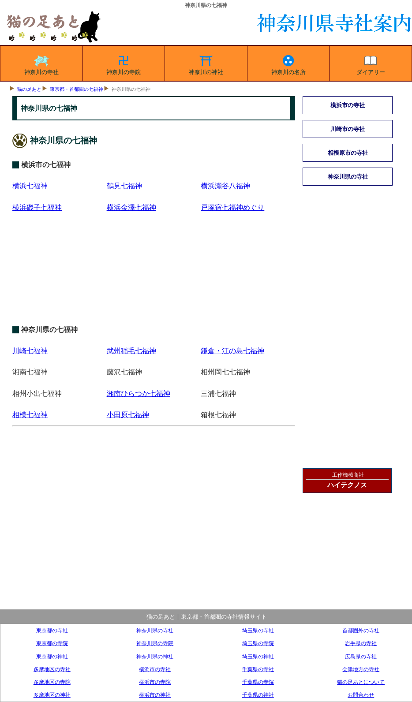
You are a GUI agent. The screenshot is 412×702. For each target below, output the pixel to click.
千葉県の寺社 (258, 669)
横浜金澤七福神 (131, 207)
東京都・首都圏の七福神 (76, 89)
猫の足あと (29, 89)
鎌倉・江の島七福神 (232, 351)
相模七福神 (30, 414)
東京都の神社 (52, 656)
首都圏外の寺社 (360, 630)
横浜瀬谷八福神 (225, 186)
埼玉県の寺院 (258, 643)
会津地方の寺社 (360, 669)
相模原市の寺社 (348, 152)
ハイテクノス (347, 485)
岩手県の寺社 (361, 643)
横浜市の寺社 (347, 105)
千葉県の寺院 (258, 682)
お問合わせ (361, 695)
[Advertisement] (153, 279)
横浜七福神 (30, 186)
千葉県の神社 (258, 695)
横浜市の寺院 (155, 682)
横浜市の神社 (155, 695)
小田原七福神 (128, 414)
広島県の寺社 (361, 656)
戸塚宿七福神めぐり (232, 207)
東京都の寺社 (52, 630)
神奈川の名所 (288, 63)
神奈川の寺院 (123, 63)
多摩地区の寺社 (52, 669)
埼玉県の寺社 (258, 630)
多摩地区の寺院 (52, 682)
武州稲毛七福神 (131, 351)
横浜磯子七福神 (37, 207)
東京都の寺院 (52, 643)
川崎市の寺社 (347, 129)
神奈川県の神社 (154, 656)
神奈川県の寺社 (348, 176)
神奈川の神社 (206, 63)
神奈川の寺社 (41, 63)
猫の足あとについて (361, 682)
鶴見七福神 (124, 186)
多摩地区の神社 (52, 695)
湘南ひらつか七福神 (138, 393)
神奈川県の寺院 (154, 643)
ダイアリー (370, 63)
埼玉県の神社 (258, 656)
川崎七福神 (30, 351)
